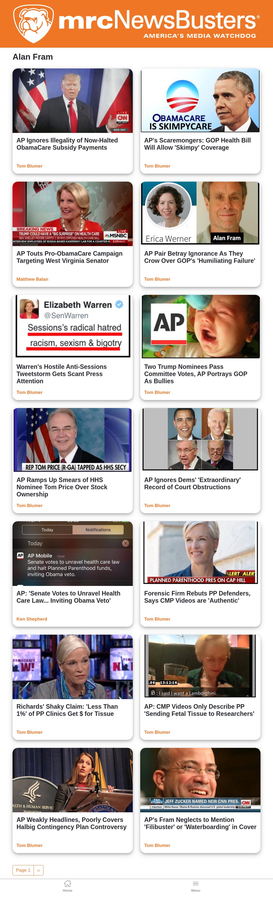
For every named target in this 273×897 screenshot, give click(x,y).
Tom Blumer (30, 166)
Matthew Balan (32, 279)
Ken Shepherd (32, 619)
